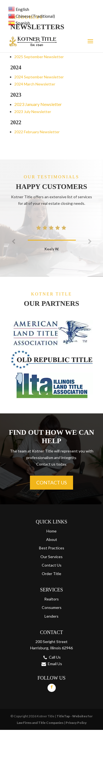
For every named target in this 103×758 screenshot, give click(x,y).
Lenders (51, 616)
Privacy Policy (76, 723)
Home (51, 531)
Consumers (52, 607)
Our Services (51, 556)
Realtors (51, 599)
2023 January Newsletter (38, 104)
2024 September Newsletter (39, 77)
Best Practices (51, 548)
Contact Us (51, 482)
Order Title (51, 573)
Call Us (55, 657)
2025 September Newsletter (39, 56)
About (51, 539)
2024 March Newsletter (34, 84)
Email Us (55, 663)
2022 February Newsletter (37, 131)
